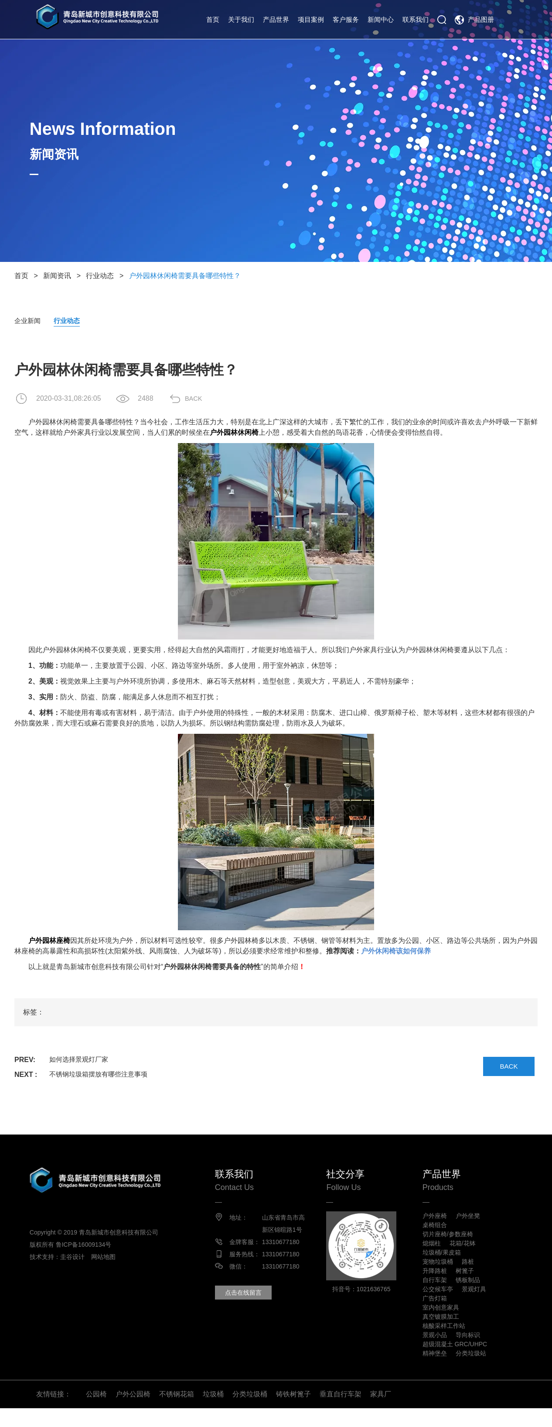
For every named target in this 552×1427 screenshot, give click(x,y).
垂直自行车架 (340, 1413)
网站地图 (110, 1257)
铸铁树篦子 (293, 1413)
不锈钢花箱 (176, 1413)
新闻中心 (381, 19)
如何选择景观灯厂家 (80, 1060)
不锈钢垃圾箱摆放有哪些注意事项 (101, 1075)
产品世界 (276, 19)
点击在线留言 (250, 1305)
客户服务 (346, 19)
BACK (199, 398)
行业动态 (100, 275)
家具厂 (380, 1413)
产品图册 (481, 19)
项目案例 (311, 19)
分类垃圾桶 (249, 1413)
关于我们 (241, 19)
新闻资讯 (57, 275)
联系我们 (415, 19)
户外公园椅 (133, 1413)
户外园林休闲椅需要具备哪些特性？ (185, 275)
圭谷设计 (79, 1257)
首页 (212, 19)
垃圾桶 (213, 1413)
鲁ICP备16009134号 (90, 1245)
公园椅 (96, 1413)
